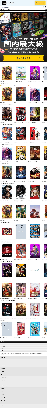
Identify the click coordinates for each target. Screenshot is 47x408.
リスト (43, 9)
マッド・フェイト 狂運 (4, 202)
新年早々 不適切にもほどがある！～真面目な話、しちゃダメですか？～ (12, 241)
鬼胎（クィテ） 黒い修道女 (18, 202)
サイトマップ (2, 355)
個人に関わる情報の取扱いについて (25, 354)
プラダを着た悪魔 (31, 143)
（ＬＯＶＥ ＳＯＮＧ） (18, 83)
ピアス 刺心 (30, 202)
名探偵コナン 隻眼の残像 (4, 143)
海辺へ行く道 (30, 339)
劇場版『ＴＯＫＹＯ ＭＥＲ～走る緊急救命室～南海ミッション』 (25, 143)
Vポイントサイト (3, 401)
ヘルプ (2, 393)
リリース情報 (23, 348)
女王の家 (1, 280)
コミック (3, 367)
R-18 (23, 352)
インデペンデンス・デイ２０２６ (19, 182)
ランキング (23, 350)
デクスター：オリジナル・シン (33, 319)
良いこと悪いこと (31, 241)
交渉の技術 (44, 280)
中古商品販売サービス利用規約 (17, 354)
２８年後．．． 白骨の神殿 (32, 163)
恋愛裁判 (43, 221)
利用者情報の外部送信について (39, 354)
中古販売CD (3, 370)
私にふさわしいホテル (17, 339)
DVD (2, 361)
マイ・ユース (30, 280)
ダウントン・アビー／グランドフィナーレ (21, 319)
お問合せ (2, 395)
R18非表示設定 (4, 387)
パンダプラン (16, 163)
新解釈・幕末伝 (2, 83)
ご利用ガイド (3, 390)
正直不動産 (44, 143)
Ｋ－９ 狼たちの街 (3, 182)
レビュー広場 (3, 398)
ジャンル (23, 345)
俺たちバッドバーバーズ (18, 241)
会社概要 (2, 354)
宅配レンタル (4, 378)
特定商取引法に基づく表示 (33, 354)
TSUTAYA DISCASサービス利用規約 (10, 354)
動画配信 (2, 373)
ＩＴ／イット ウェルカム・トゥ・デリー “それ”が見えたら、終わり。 (12, 319)
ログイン (46, 9)
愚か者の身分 (16, 221)
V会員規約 (4, 354)
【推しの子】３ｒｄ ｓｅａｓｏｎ (34, 83)
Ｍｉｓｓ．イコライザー (32, 182)
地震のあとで (44, 241)
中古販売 (3, 384)
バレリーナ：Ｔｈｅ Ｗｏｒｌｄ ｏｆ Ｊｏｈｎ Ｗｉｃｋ (10, 163)
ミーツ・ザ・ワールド (3, 339)
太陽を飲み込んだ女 (17, 280)
